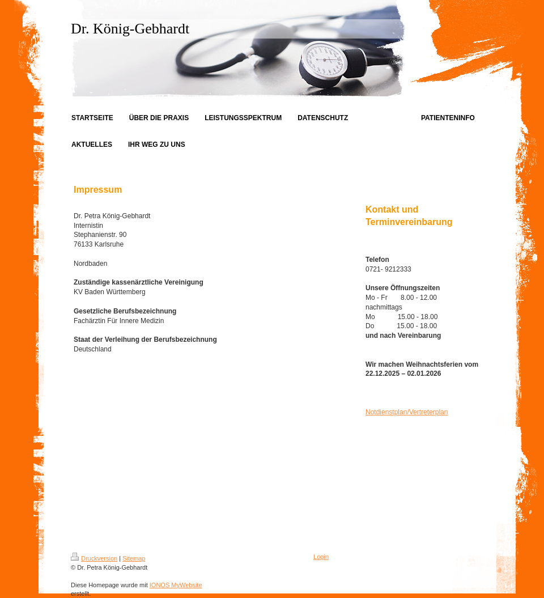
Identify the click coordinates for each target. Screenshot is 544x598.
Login (321, 556)
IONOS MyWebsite (176, 585)
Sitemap (133, 558)
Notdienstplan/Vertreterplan (407, 412)
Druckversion (94, 558)
